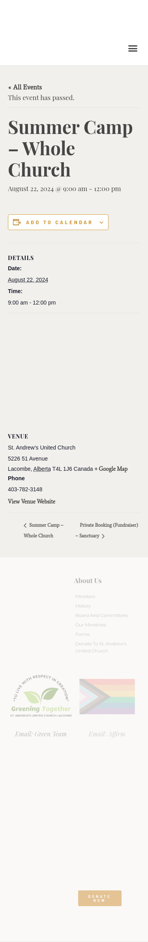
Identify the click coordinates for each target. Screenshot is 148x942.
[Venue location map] (74, 370)
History (83, 606)
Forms (82, 634)
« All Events (25, 87)
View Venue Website (31, 501)
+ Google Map (111, 469)
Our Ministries (90, 625)
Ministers (85, 596)
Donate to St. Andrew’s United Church (100, 647)
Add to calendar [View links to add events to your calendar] (59, 222)
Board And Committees (101, 615)
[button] (133, 48)
